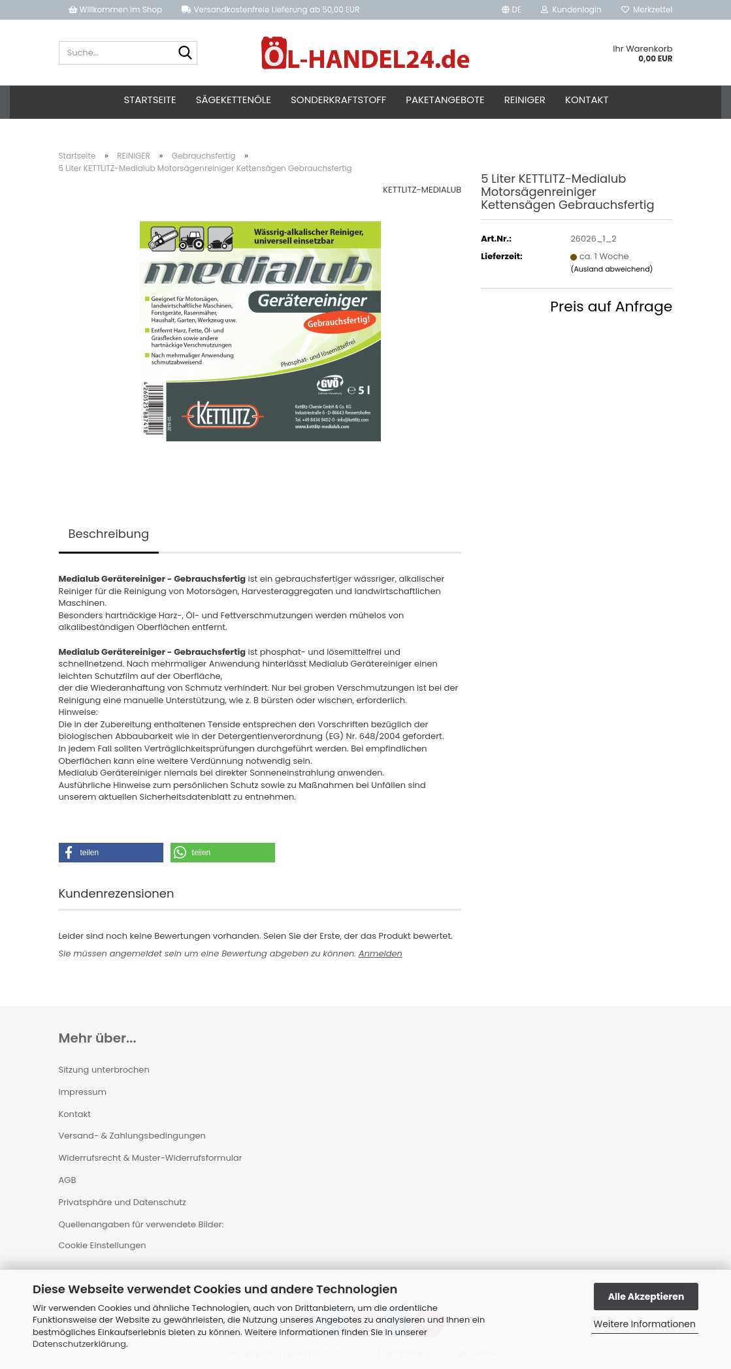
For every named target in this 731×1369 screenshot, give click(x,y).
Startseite (149, 99)
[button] (511, 10)
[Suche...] (184, 53)
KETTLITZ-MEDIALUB (422, 189)
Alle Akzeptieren (646, 1296)
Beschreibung (109, 534)
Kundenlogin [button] (571, 9)
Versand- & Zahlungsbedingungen (132, 1135)
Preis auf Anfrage (611, 306)
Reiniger (524, 99)
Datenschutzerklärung (79, 1344)
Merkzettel (647, 9)
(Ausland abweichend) (611, 269)
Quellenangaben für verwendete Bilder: (141, 1224)
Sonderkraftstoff (338, 99)
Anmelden (380, 953)
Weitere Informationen (645, 1323)
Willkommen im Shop (116, 9)
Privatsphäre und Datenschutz (122, 1202)
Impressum (83, 1092)
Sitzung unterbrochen (104, 1069)
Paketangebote (445, 99)
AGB (67, 1180)
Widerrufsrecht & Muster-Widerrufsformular (150, 1158)
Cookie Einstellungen (102, 1245)
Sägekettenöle (233, 99)
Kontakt (587, 99)
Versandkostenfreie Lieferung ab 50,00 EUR (270, 9)
